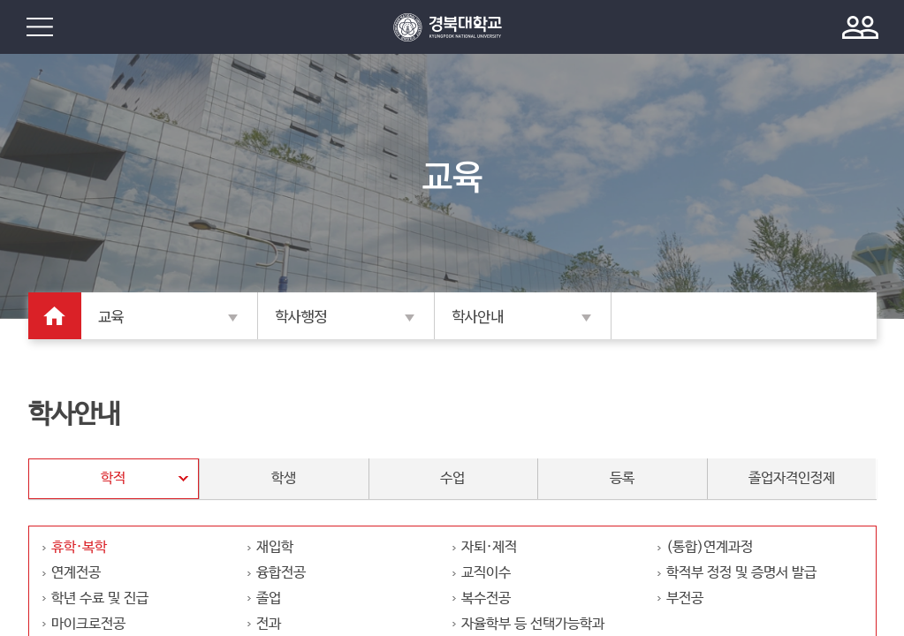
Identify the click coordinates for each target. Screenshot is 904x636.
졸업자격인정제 (791, 478)
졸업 (268, 598)
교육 (111, 317)
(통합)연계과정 (709, 547)
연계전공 (76, 572)
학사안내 (478, 317)
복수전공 (486, 598)
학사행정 (301, 317)
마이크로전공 (88, 624)
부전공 (684, 598)
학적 (113, 478)
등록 (622, 478)
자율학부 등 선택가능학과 (532, 624)
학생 (283, 478)
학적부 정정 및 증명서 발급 (741, 572)
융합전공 (281, 572)
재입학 (274, 547)
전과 (268, 624)
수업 (452, 478)
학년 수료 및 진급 (99, 598)
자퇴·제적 (489, 547)
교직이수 (486, 572)
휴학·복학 (79, 547)
